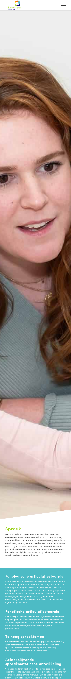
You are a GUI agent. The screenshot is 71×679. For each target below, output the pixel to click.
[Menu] (62, 5)
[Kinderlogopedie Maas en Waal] (29, 5)
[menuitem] (62, 5)
